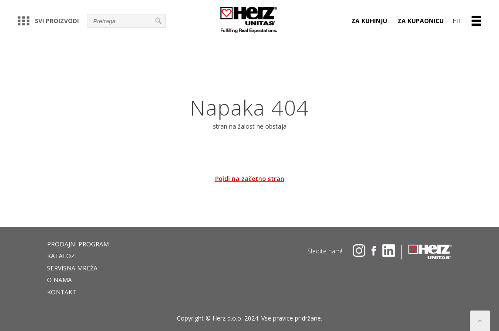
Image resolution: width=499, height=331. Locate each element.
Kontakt (61, 292)
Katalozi (62, 256)
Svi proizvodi (48, 20)
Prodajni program (78, 244)
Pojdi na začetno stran (249, 178)
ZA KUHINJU (369, 21)
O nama (59, 280)
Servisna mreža (72, 268)
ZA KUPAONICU (421, 21)
